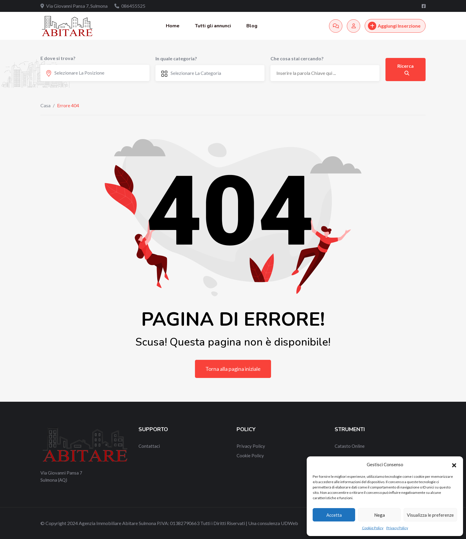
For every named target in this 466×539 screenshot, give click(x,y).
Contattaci (149, 446)
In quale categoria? (176, 58)
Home (173, 26)
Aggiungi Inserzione (394, 26)
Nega (379, 515)
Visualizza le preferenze (430, 515)
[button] (454, 464)
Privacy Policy (397, 528)
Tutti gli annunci (213, 26)
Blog (251, 26)
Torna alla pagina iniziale (233, 368)
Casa (45, 105)
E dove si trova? (57, 58)
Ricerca (405, 69)
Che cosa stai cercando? (297, 58)
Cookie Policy (372, 528)
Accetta (334, 515)
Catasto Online (350, 446)
